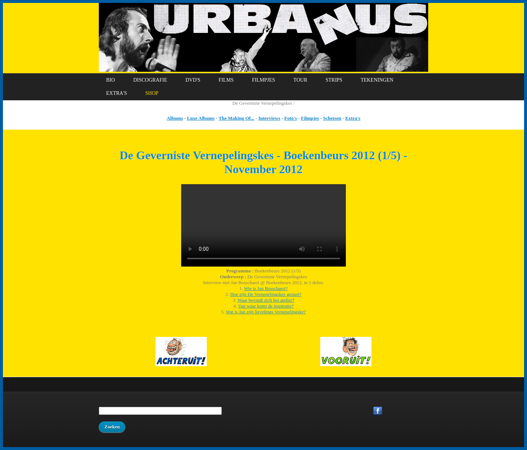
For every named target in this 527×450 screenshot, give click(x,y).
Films (225, 80)
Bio (110, 80)
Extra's (116, 93)
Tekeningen (376, 80)
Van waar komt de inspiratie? (266, 306)
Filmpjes (263, 80)
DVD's (193, 80)
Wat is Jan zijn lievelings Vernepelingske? (266, 312)
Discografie (150, 80)
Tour (300, 80)
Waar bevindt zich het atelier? (266, 300)
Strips (333, 80)
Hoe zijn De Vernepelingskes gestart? (266, 294)
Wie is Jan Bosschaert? (266, 288)
